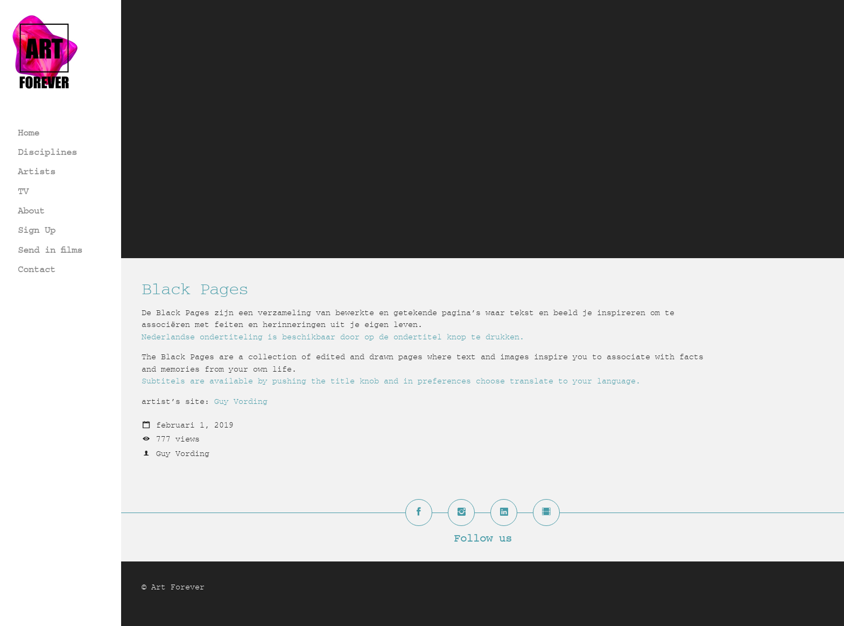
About (31, 210)
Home (28, 132)
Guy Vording (241, 401)
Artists (36, 171)
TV (23, 191)
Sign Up (36, 229)
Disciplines (47, 151)
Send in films (50, 249)
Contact (36, 269)
